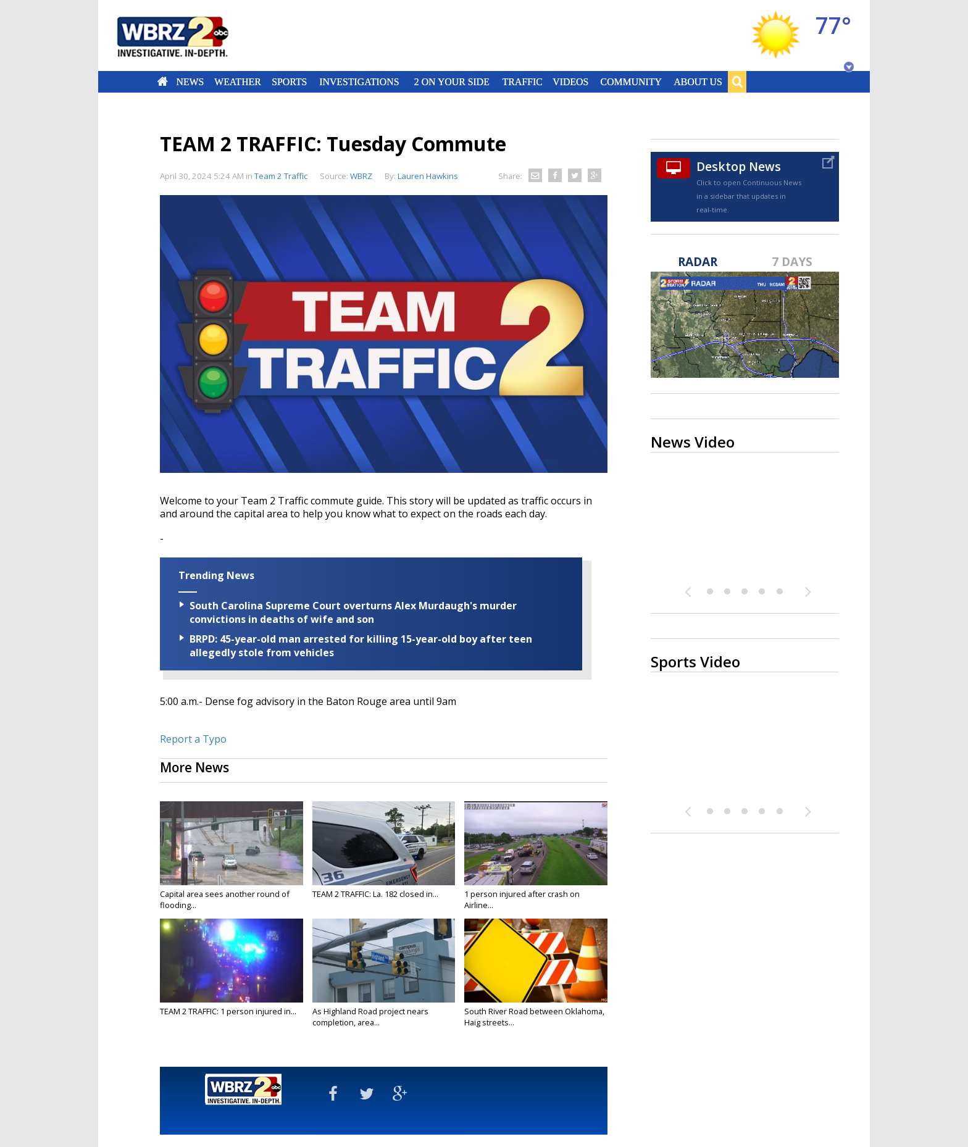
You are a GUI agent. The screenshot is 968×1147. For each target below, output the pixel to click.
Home (162, 81)
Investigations (359, 81)
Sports (289, 81)
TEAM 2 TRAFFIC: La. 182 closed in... (375, 893)
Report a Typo (193, 739)
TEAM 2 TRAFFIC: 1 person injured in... (228, 1011)
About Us (698, 81)
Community (630, 81)
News (190, 81)
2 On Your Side (452, 81)
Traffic (522, 81)
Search (737, 81)
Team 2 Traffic (280, 175)
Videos (570, 81)
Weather (237, 81)
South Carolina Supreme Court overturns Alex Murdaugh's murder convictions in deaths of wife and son (353, 612)
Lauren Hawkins (428, 175)
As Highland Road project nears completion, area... (370, 1017)
